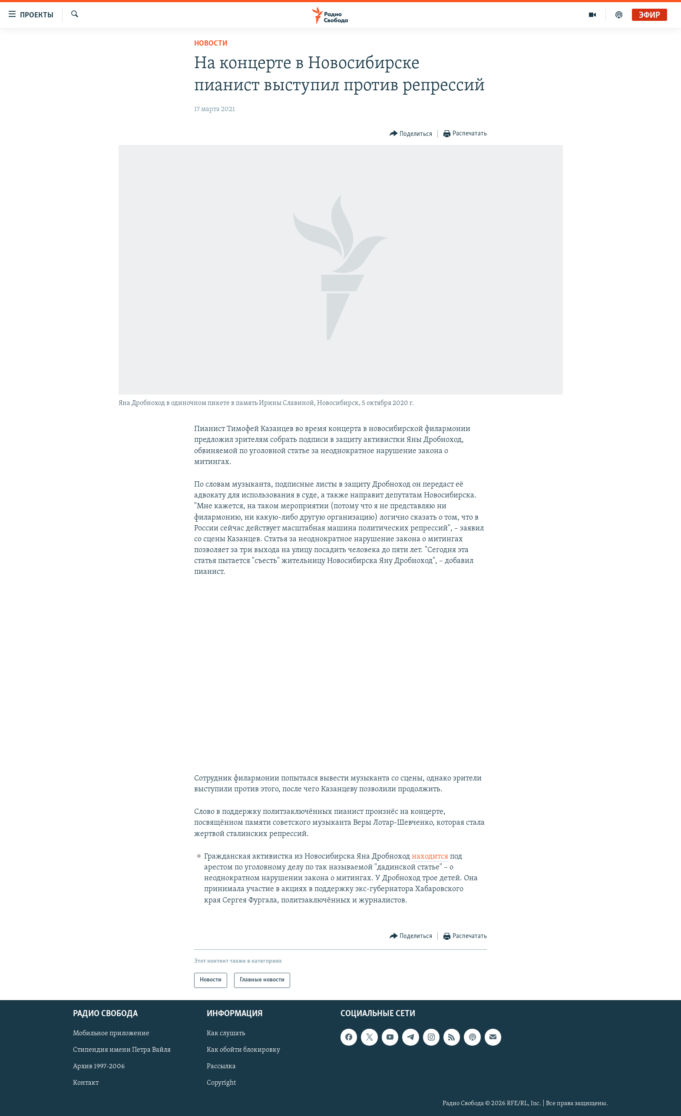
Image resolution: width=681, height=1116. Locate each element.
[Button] (411, 134)
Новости (211, 44)
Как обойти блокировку (243, 1050)
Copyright (221, 1083)
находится (430, 857)
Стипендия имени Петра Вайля (122, 1050)
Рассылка (221, 1066)
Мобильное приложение (111, 1033)
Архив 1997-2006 (99, 1066)
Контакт (86, 1083)
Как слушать (226, 1033)
